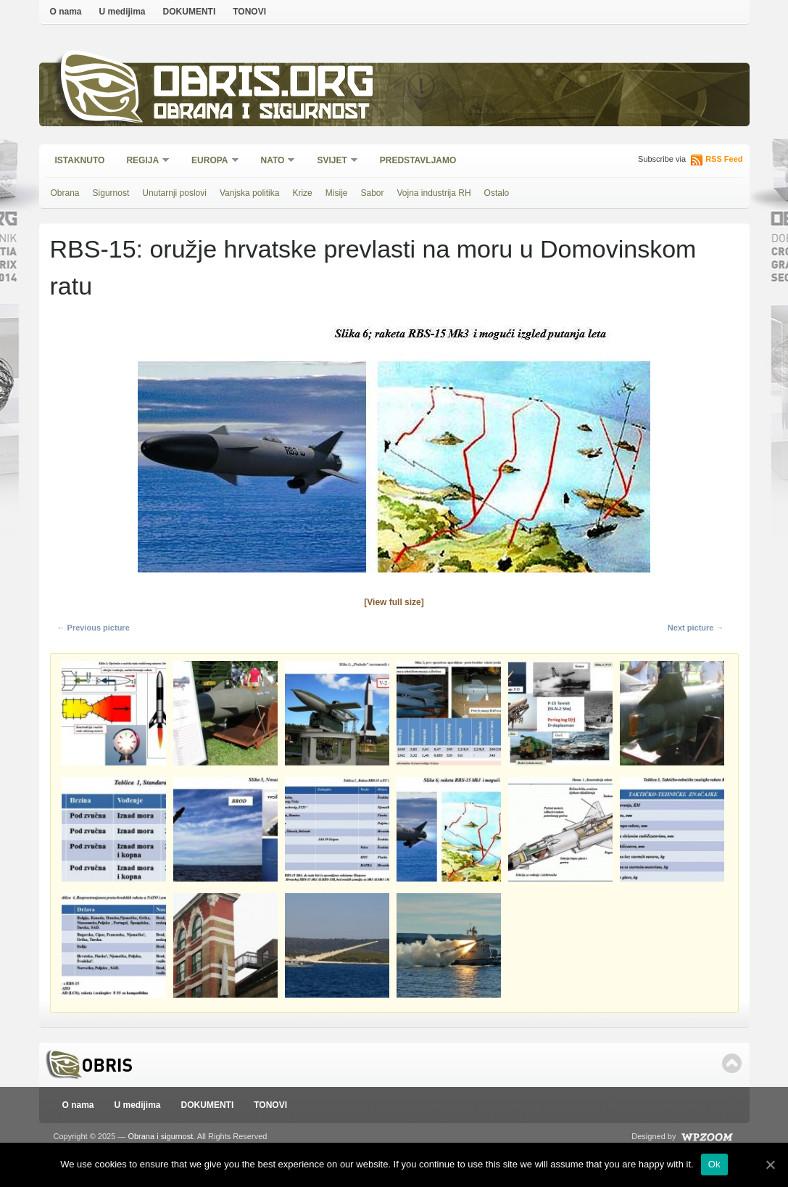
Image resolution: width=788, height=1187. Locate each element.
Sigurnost (111, 193)
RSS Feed (723, 159)
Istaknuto (80, 160)
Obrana (65, 193)
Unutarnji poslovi (174, 193)
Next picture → (696, 627)
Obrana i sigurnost (261, 113)
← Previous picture (93, 627)
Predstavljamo (418, 160)
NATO (274, 161)
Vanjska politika (250, 193)
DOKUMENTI (189, 12)
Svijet (332, 161)
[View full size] (393, 602)
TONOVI (249, 12)
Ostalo (497, 193)
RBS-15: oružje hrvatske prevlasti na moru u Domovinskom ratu (373, 267)
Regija (143, 161)
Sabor (371, 193)
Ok (714, 1164)
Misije (336, 193)
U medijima (122, 12)
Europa (210, 161)
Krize (302, 193)
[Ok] (770, 1164)
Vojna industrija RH (434, 193)
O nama (66, 12)
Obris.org (264, 85)
